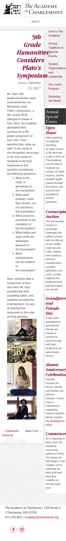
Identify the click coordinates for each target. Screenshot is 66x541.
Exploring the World (54, 98)
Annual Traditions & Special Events (55, 50)
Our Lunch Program (55, 86)
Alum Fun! (33, 430)
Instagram (22, 529)
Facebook (13, 529)
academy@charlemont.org (42, 517)
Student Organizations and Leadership (57, 70)
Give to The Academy (55, 33)
